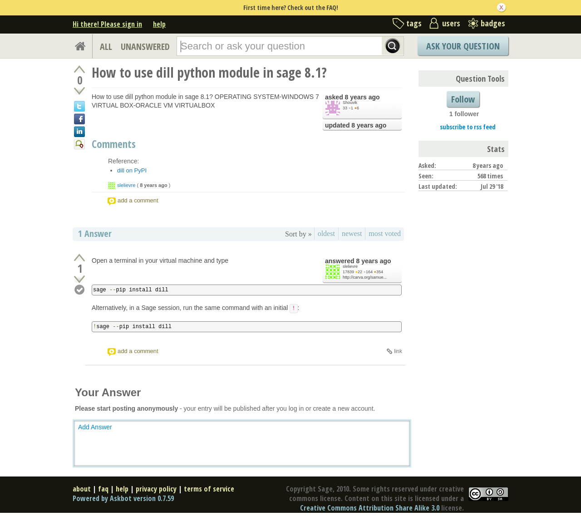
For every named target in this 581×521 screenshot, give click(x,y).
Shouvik (350, 102)
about (82, 489)
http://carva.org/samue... (365, 277)
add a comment (138, 200)
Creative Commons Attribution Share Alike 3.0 (369, 508)
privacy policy (156, 489)
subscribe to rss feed (468, 127)
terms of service (209, 489)
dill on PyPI (132, 170)
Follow (463, 99)
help (159, 24)
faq (103, 489)
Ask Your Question (463, 46)
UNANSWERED (145, 46)
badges (493, 23)
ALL (106, 46)
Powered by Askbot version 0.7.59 (123, 498)
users (451, 23)
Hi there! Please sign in (107, 24)
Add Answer (95, 427)
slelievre (126, 185)
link (398, 351)
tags (414, 23)
